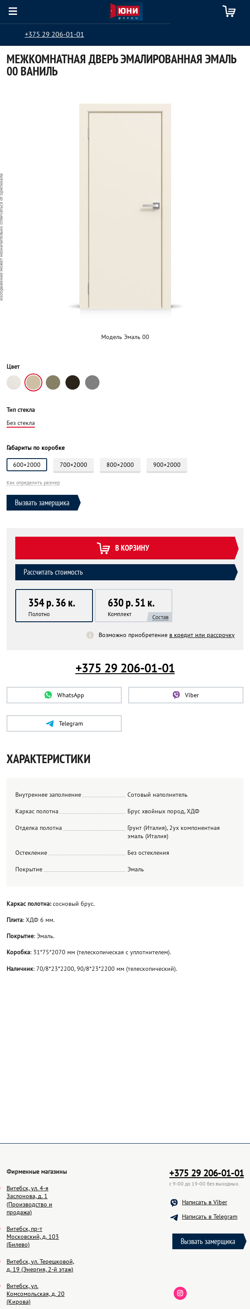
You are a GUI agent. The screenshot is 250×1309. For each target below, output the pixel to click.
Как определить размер (33, 483)
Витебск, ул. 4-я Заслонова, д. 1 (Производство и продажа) (29, 1242)
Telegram (64, 723)
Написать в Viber (204, 1243)
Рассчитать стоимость (53, 572)
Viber (186, 695)
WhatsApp (64, 695)
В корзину (122, 548)
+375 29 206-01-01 (54, 34)
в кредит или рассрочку (202, 635)
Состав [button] (160, 617)
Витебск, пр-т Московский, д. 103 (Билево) (33, 1278)
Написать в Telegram (209, 1258)
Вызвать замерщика (42, 502)
